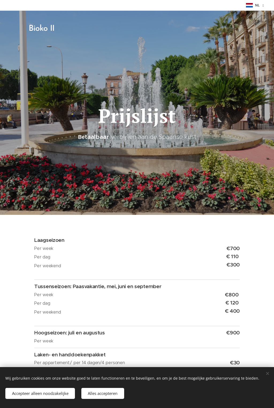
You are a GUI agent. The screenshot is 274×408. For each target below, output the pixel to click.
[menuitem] (233, 28)
